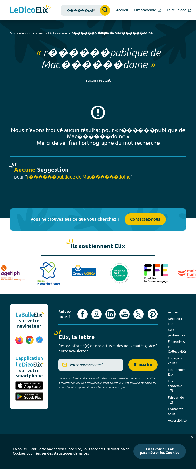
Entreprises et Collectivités (177, 346)
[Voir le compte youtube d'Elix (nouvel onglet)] (124, 314)
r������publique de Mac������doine (112, 33)
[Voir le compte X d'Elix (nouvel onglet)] (138, 314)
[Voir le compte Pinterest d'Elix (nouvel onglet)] (153, 314)
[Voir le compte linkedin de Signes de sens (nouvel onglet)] (110, 314)
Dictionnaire (57, 33)
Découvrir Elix (175, 321)
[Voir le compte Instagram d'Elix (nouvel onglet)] (96, 314)
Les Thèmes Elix (176, 372)
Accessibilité (177, 420)
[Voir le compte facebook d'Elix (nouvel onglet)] (82, 314)
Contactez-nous (145, 219)
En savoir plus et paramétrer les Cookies (159, 451)
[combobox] (85, 10)
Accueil (38, 33)
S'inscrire (143, 364)
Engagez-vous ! (175, 360)
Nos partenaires (176, 332)
